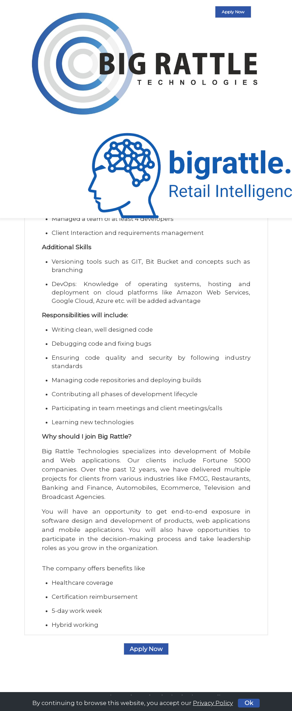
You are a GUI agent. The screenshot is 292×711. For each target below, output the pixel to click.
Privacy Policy (213, 702)
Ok (249, 702)
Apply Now (233, 11)
